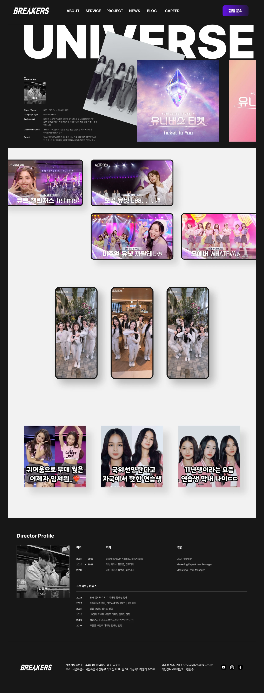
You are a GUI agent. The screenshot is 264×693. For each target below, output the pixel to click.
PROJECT (114, 11)
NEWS (134, 11)
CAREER (172, 11)
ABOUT (73, 11)
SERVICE (93, 11)
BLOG (152, 11)
